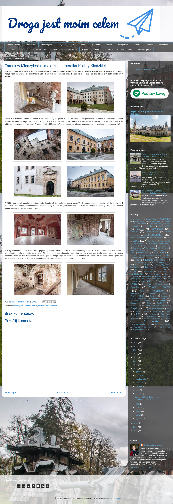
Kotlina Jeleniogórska (161, 262)
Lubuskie (139, 269)
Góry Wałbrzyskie (156, 250)
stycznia (139, 419)
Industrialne (163, 45)
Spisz (149, 303)
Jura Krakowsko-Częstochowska (118, 49)
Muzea (41, 306)
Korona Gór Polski (40, 49)
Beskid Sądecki (140, 221)
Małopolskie (123, 45)
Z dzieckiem (30, 45)
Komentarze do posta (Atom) (69, 400)
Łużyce (133, 271)
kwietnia (139, 408)
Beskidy (109, 45)
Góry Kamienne (150, 246)
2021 (135, 361)
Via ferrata (152, 314)
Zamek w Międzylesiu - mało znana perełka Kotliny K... (147, 398)
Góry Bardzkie (153, 241)
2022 (135, 357)
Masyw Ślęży (155, 274)
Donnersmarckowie (138, 238)
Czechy (24, 49)
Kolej (97, 49)
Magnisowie (148, 271)
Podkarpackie (157, 291)
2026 (135, 342)
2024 (135, 350)
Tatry (168, 309)
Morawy (162, 281)
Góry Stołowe (163, 248)
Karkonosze (165, 257)
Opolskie (11, 49)
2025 (135, 346)
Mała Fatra (162, 271)
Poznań (164, 293)
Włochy (164, 316)
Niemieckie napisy (161, 284)
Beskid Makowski (136, 219)
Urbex (82, 45)
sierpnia (139, 386)
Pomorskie (150, 293)
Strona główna (64, 392)
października (141, 379)
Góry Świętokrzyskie (138, 250)
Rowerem (153, 296)
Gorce (168, 238)
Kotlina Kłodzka (30, 306)
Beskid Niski (165, 219)
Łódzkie (152, 269)
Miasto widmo (161, 276)
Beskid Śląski (154, 221)
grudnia (139, 372)
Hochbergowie (143, 253)
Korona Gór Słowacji (138, 262)
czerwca (139, 394)
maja (138, 404)
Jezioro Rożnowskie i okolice (151, 255)
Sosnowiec (135, 303)
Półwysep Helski (137, 296)
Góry (60, 45)
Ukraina (168, 311)
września (140, 383)
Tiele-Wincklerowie (142, 311)
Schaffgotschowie (158, 298)
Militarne (149, 45)
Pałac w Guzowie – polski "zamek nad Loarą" (153, 173)
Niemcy (148, 284)
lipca (138, 390)
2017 (135, 427)
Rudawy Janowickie (138, 298)
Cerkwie (85, 49)
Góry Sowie (150, 248)
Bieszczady (59, 49)
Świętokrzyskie (144, 49)
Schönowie (134, 300)
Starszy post (117, 392)
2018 (135, 423)
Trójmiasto (157, 311)
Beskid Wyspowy (155, 224)
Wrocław (73, 49)
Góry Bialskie (165, 241)
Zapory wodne (139, 329)
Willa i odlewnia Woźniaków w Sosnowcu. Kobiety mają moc (154, 155)
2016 (135, 431)
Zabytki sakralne (138, 324)
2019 (135, 368)
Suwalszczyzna (135, 305)
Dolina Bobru (152, 231)
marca (138, 411)
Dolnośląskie (46, 45)
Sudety (137, 45)
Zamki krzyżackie (164, 327)
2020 (135, 365)
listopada (140, 375)
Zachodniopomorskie (163, 325)
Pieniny (142, 291)
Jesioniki (133, 255)
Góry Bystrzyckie (138, 244)
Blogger (119, 498)
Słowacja (161, 300)
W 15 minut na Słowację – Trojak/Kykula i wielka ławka (154, 192)
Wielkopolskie (151, 316)
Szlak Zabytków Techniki (156, 305)
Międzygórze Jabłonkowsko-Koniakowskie (146, 279)
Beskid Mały (151, 219)
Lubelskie (167, 267)
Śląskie (71, 45)
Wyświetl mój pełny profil (140, 467)
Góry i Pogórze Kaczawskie (157, 244)
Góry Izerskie (135, 246)
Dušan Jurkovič (157, 238)
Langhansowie (151, 267)
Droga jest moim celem (146, 70)
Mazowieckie (146, 276)
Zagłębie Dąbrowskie (142, 327)
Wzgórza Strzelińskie (152, 319)
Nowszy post (11, 392)
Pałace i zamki (14, 45)
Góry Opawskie (165, 246)
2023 (135, 354)
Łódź (165, 269)
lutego (138, 415)
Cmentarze (95, 45)
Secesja (147, 300)
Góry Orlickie (138, 248)
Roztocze (164, 296)
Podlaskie (134, 293)
